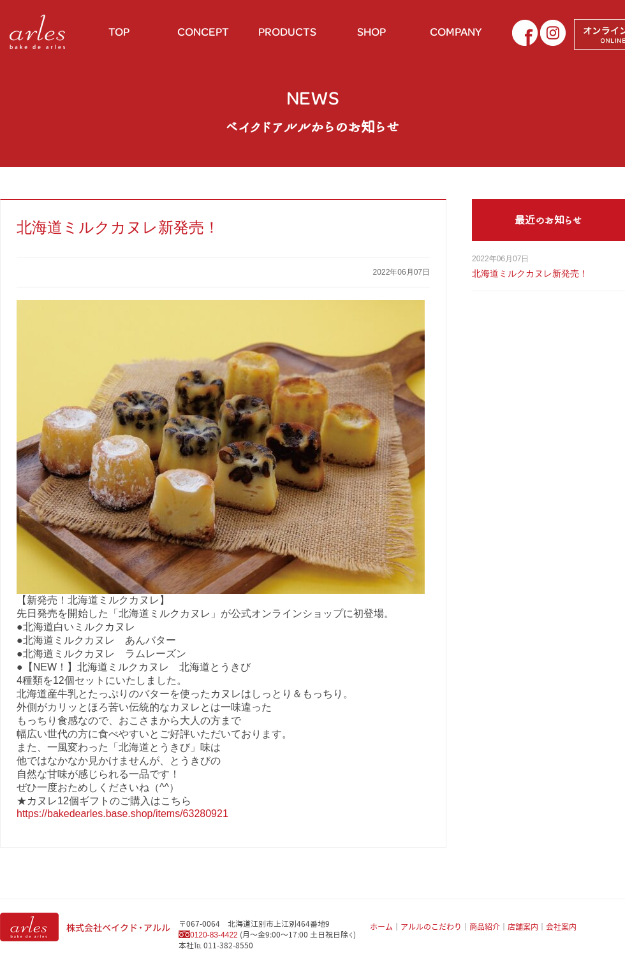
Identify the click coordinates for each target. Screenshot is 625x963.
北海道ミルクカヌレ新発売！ (118, 227)
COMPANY (456, 32)
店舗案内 (523, 926)
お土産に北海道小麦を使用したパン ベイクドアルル (38, 32)
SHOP (371, 32)
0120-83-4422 (214, 934)
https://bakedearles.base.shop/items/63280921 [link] (122, 813)
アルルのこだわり (431, 926)
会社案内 (561, 926)
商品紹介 (484, 926)
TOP (118, 32)
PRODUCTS (287, 32)
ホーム (381, 926)
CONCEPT (203, 32)
